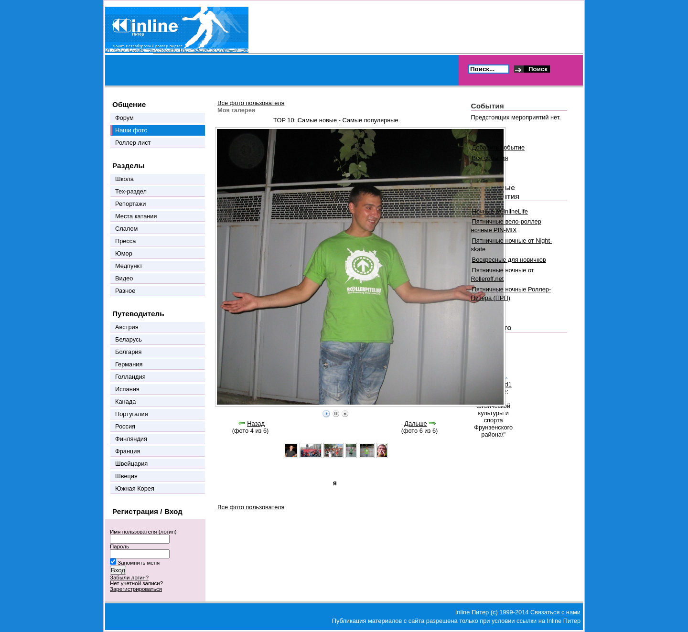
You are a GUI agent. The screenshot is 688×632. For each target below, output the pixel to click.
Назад (256, 423)
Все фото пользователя (250, 103)
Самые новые (317, 120)
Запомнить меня (139, 563)
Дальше (415, 423)
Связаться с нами (555, 612)
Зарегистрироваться (136, 589)
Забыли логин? (129, 577)
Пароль (119, 546)
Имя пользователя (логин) (143, 532)
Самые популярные (370, 120)
